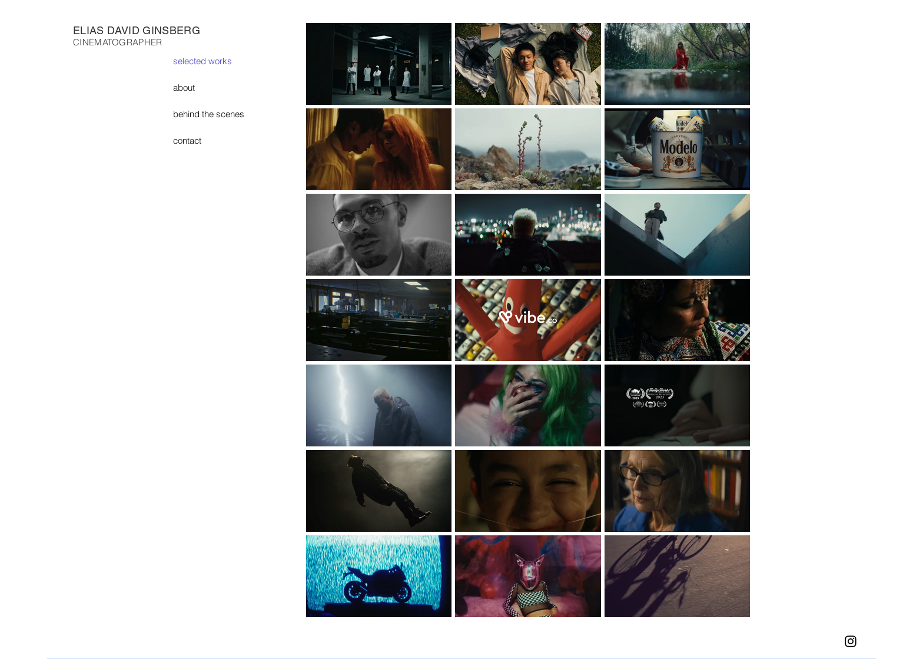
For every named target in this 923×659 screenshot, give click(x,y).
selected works (202, 61)
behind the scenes (208, 114)
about (184, 87)
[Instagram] (850, 641)
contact (187, 140)
